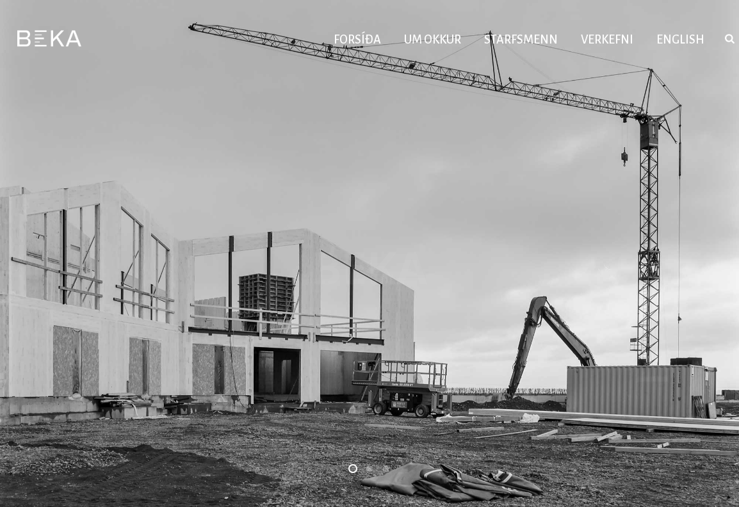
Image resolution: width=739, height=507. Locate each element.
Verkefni (607, 39)
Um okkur (432, 39)
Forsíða (357, 39)
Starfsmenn (521, 39)
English (680, 39)
